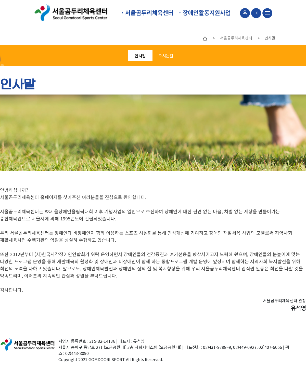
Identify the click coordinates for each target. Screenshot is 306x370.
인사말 (140, 55)
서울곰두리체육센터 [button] (148, 12)
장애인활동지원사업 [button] (206, 12)
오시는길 (165, 55)
